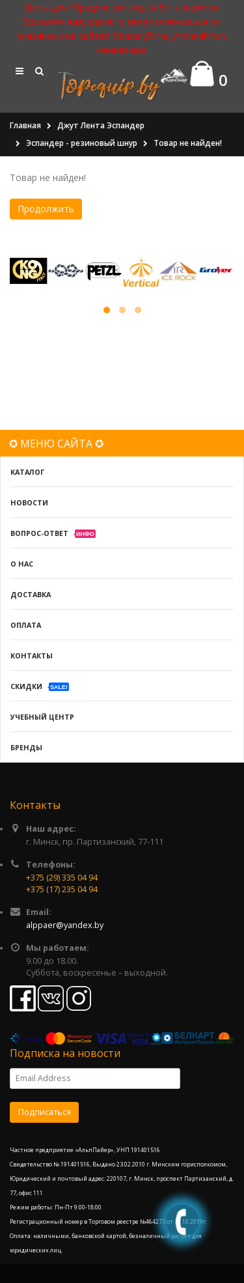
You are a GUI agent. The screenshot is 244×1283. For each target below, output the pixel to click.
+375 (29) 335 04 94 (62, 877)
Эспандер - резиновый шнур (81, 142)
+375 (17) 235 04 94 (62, 889)
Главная (25, 125)
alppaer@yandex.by (64, 925)
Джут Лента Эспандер (100, 125)
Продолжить (46, 209)
